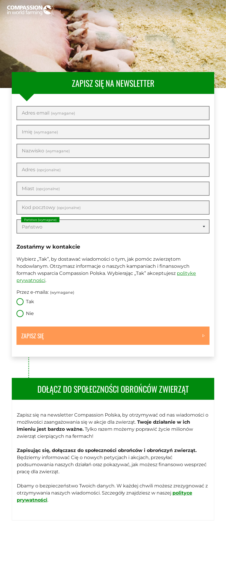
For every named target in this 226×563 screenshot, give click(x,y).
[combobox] (113, 226)
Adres (41, 169)
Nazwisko (46, 150)
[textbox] (113, 227)
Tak (30, 301)
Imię (40, 132)
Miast (41, 188)
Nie (30, 313)
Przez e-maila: (45, 292)
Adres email (48, 113)
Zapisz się (32, 335)
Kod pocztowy (51, 207)
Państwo (40, 220)
